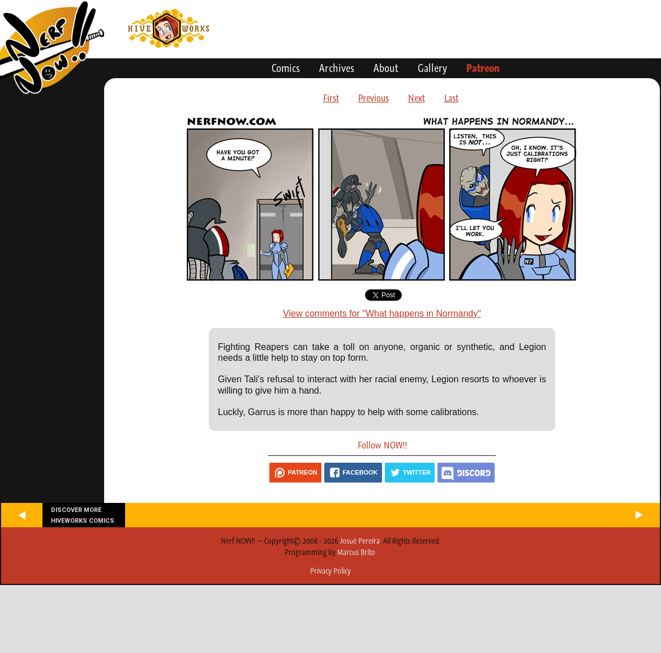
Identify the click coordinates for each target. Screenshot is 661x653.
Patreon (483, 68)
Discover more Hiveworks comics (82, 515)
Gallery (432, 68)
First (331, 98)
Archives (336, 68)
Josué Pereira (360, 541)
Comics (286, 68)
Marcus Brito (356, 552)
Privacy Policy (330, 571)
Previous (373, 98)
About (386, 68)
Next (416, 98)
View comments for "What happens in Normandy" (382, 313)
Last (451, 98)
